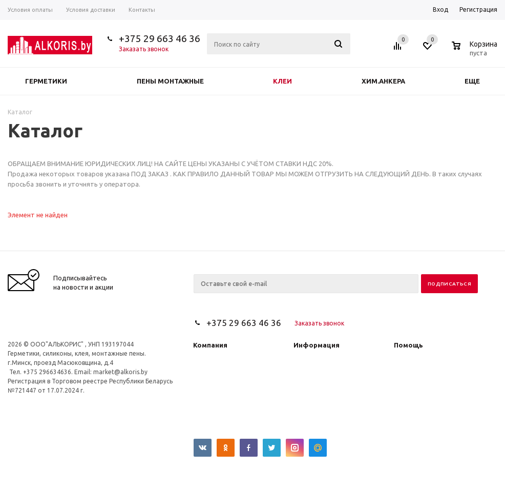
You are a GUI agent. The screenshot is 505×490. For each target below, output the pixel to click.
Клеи (282, 81)
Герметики (46, 81)
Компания (210, 345)
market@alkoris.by (120, 372)
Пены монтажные (170, 81)
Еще (477, 81)
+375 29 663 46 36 (159, 38)
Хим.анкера (383, 81)
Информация (316, 345)
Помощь (408, 345)
